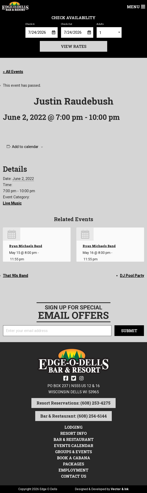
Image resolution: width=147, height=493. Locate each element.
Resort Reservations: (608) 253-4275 (73, 403)
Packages (73, 463)
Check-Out (77, 30)
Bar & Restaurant (74, 439)
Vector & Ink (120, 489)
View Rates (73, 46)
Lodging (73, 427)
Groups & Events (73, 451)
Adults (109, 30)
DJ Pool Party (132, 275)
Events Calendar (73, 445)
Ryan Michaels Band (25, 246)
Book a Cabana (73, 457)
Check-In (41, 30)
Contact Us (73, 476)
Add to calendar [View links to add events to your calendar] (25, 147)
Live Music (12, 203)
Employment (73, 470)
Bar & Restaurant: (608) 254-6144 (73, 416)
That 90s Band (15, 275)
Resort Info (73, 433)
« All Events (13, 71)
